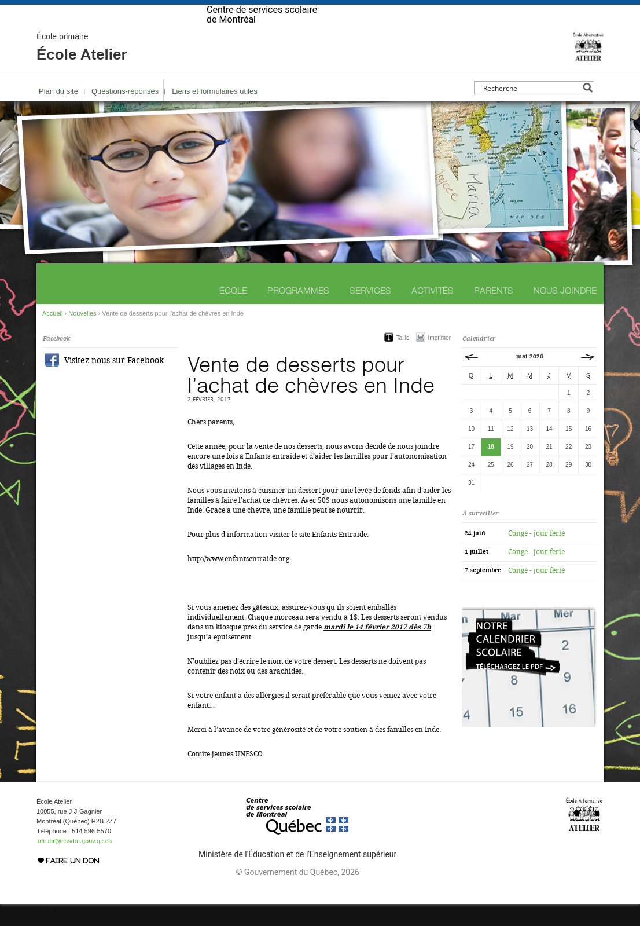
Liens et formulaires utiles (214, 113)
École (233, 312)
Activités (432, 312)
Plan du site (58, 113)
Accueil (52, 335)
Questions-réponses (125, 113)
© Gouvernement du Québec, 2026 (297, 894)
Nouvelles (82, 335)
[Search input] (531, 109)
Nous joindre (565, 312)
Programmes (298, 312)
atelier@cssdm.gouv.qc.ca (75, 862)
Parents (493, 312)
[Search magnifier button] (588, 110)
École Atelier (81, 69)
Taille (403, 360)
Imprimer (439, 360)
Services (370, 312)
